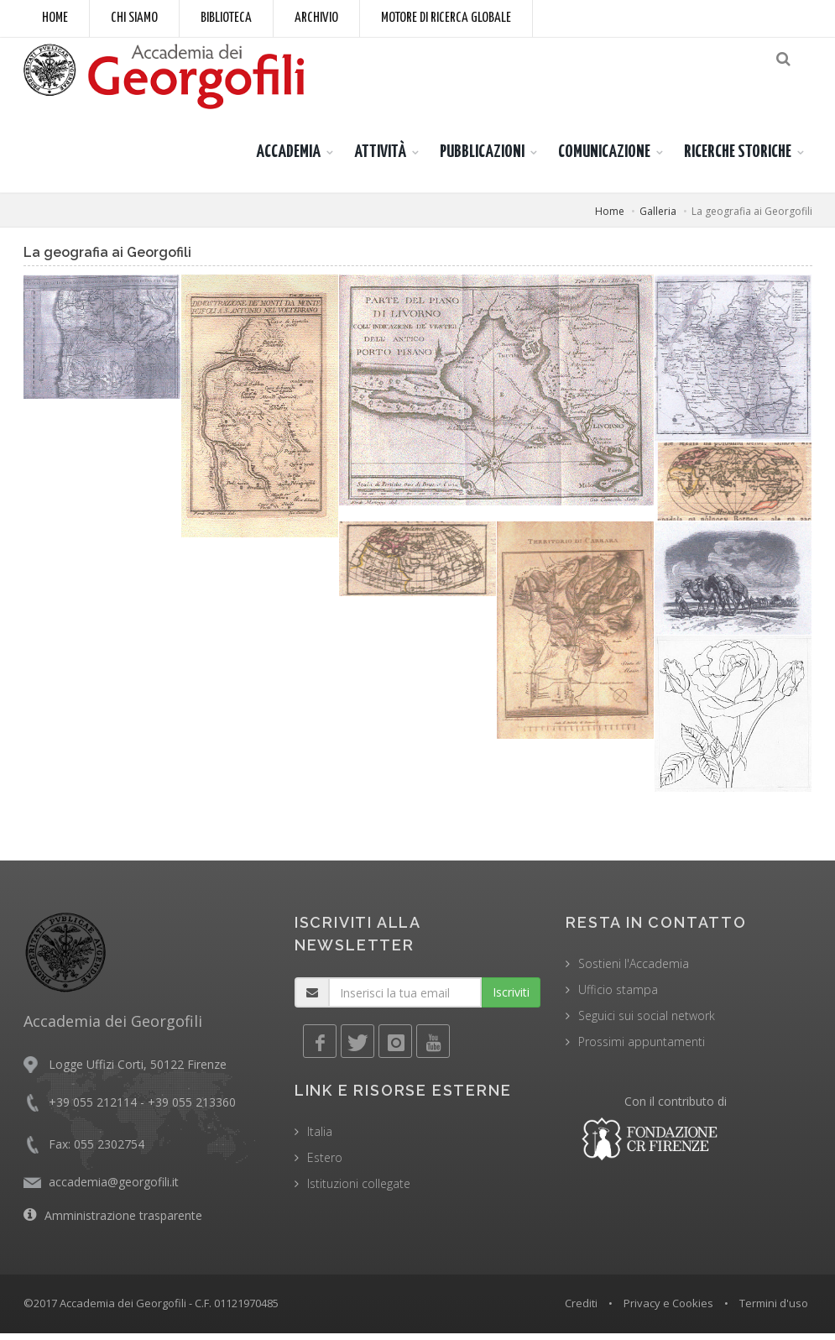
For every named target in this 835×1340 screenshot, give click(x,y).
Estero (324, 1164)
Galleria (657, 218)
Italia (319, 1138)
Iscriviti (511, 999)
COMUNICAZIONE (604, 158)
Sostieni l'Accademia (633, 970)
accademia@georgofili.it (114, 1188)
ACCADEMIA (288, 158)
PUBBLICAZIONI (482, 158)
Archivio (316, 18)
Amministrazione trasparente (123, 1222)
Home (55, 18)
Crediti (581, 1309)
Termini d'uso (773, 1309)
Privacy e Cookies (668, 1309)
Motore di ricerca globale (446, 18)
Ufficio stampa (618, 996)
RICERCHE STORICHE (737, 158)
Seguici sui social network (646, 1022)
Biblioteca (226, 18)
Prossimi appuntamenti (641, 1048)
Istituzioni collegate (358, 1190)
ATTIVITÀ (380, 158)
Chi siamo (134, 18)
